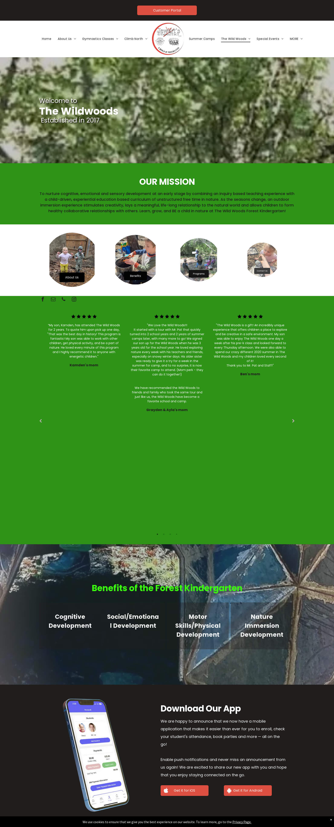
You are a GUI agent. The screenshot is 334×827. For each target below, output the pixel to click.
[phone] (63, 300)
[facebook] (42, 300)
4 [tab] (176, 534)
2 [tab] (164, 534)
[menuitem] (47, 39)
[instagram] (74, 300)
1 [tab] (157, 534)
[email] (53, 300)
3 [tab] (170, 534)
